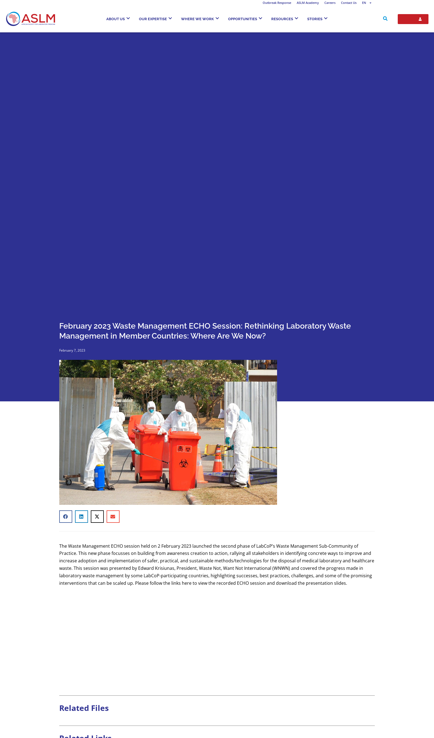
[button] (65, 516)
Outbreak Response (277, 3)
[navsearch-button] (385, 19)
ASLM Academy (308, 3)
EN (367, 3)
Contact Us (348, 3)
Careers (329, 3)
